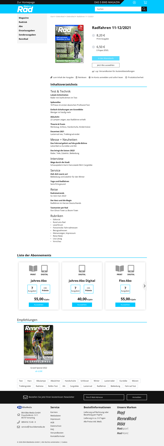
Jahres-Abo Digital (82, 281)
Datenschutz (55, 426)
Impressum (55, 419)
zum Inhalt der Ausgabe (62, 77)
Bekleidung (115, 386)
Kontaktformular (57, 436)
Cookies (64, 442)
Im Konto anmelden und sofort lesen (106, 77)
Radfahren (101, 386)
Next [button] (144, 286)
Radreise (39, 386)
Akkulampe (41, 381)
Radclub (23, 22)
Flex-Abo (125, 281)
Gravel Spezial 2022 (38, 368)
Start (52, 16)
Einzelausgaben (27, 30)
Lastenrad (87, 386)
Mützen (135, 381)
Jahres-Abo (39, 281)
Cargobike (74, 386)
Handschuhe (70, 381)
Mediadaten (55, 415)
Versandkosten (56, 433)
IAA (64, 386)
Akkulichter (55, 381)
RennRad (23, 39)
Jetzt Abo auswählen (105, 65)
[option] (38, 285)
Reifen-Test (53, 386)
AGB (52, 422)
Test (21, 381)
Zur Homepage (26, 2)
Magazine (24, 17)
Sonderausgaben (27, 34)
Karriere (54, 412)
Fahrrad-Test (130, 386)
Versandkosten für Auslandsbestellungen (117, 71)
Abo (21, 26)
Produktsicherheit (134, 77)
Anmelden (136, 397)
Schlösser (85, 381)
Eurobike (123, 381)
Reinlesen (81, 77)
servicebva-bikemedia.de (33, 427)
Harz (29, 381)
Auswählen (38, 304)
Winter (97, 381)
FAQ (52, 429)
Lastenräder (109, 381)
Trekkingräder (25, 386)
